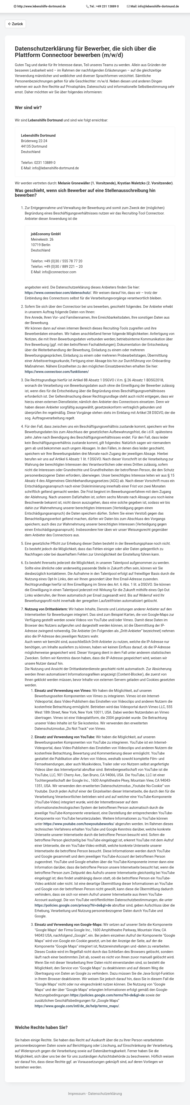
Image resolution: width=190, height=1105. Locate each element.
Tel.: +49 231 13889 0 (102, 6)
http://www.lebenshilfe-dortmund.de (40, 6)
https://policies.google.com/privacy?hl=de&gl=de (73, 905)
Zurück (15, 24)
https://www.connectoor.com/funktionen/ (57, 372)
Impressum (76, 1094)
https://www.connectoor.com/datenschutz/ (58, 293)
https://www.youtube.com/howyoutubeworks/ (79, 824)
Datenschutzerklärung (105, 1094)
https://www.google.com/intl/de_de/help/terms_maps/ (77, 1006)
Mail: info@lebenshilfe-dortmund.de (153, 6)
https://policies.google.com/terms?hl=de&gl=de (107, 995)
